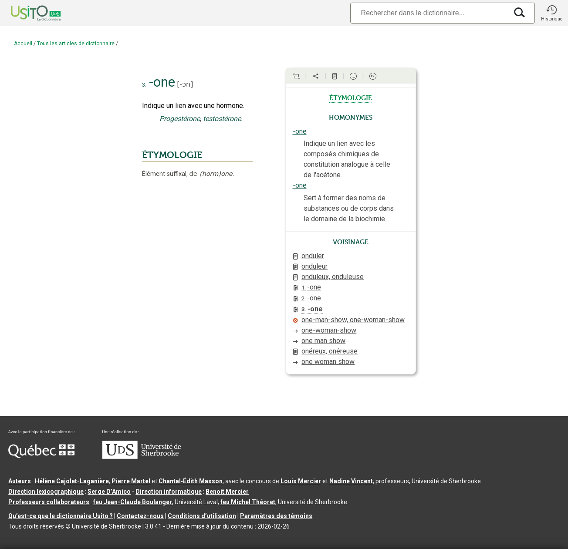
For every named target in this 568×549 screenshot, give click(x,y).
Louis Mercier (301, 481)
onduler (312, 256)
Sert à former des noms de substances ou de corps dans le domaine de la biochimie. (349, 208)
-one (300, 131)
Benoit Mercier (227, 491)
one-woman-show (328, 330)
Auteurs (19, 481)
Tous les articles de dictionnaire (76, 43)
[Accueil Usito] (26, 13)
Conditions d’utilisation (202, 515)
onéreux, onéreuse (329, 351)
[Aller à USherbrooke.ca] (141, 456)
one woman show (328, 361)
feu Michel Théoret (247, 501)
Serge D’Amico (109, 491)
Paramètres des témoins (276, 515)
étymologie (350, 97)
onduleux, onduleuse (332, 277)
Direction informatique (168, 491)
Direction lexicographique (46, 491)
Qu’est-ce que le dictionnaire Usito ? (60, 515)
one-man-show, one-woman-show (353, 320)
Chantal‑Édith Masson (191, 481)
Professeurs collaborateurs (48, 501)
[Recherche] (429, 13)
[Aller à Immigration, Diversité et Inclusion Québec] (41, 455)
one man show (323, 341)
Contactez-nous (140, 515)
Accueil (23, 43)
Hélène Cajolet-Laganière (72, 481)
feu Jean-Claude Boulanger (132, 501)
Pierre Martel (131, 481)
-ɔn (185, 84)
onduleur (314, 266)
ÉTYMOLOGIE (172, 155)
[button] (551, 13)
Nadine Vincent (351, 481)
